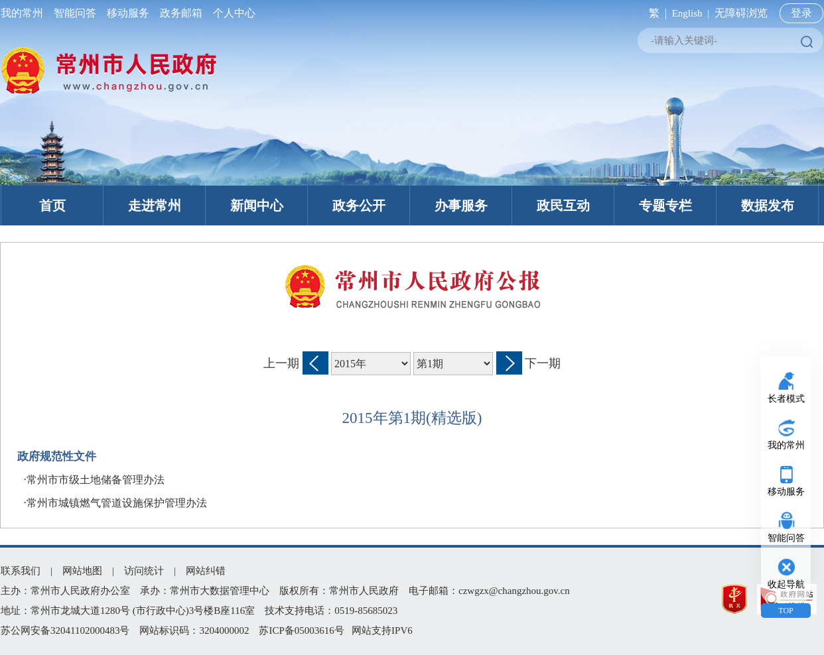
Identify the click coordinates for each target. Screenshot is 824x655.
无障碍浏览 (741, 13)
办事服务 (461, 205)
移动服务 (128, 13)
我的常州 (24, 13)
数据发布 (767, 205)
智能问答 (75, 13)
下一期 (543, 363)
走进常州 (154, 205)
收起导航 (786, 584)
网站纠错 (206, 571)
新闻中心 (256, 205)
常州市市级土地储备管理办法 (96, 479)
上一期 (281, 363)
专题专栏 (665, 205)
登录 (801, 13)
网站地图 (82, 571)
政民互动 (563, 205)
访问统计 (144, 571)
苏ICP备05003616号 (301, 630)
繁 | (655, 13)
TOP (785, 610)
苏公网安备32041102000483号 (65, 630)
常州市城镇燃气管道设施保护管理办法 (117, 502)
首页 (52, 205)
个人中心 (231, 13)
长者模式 (786, 399)
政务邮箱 (181, 13)
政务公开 (358, 205)
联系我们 (20, 571)
